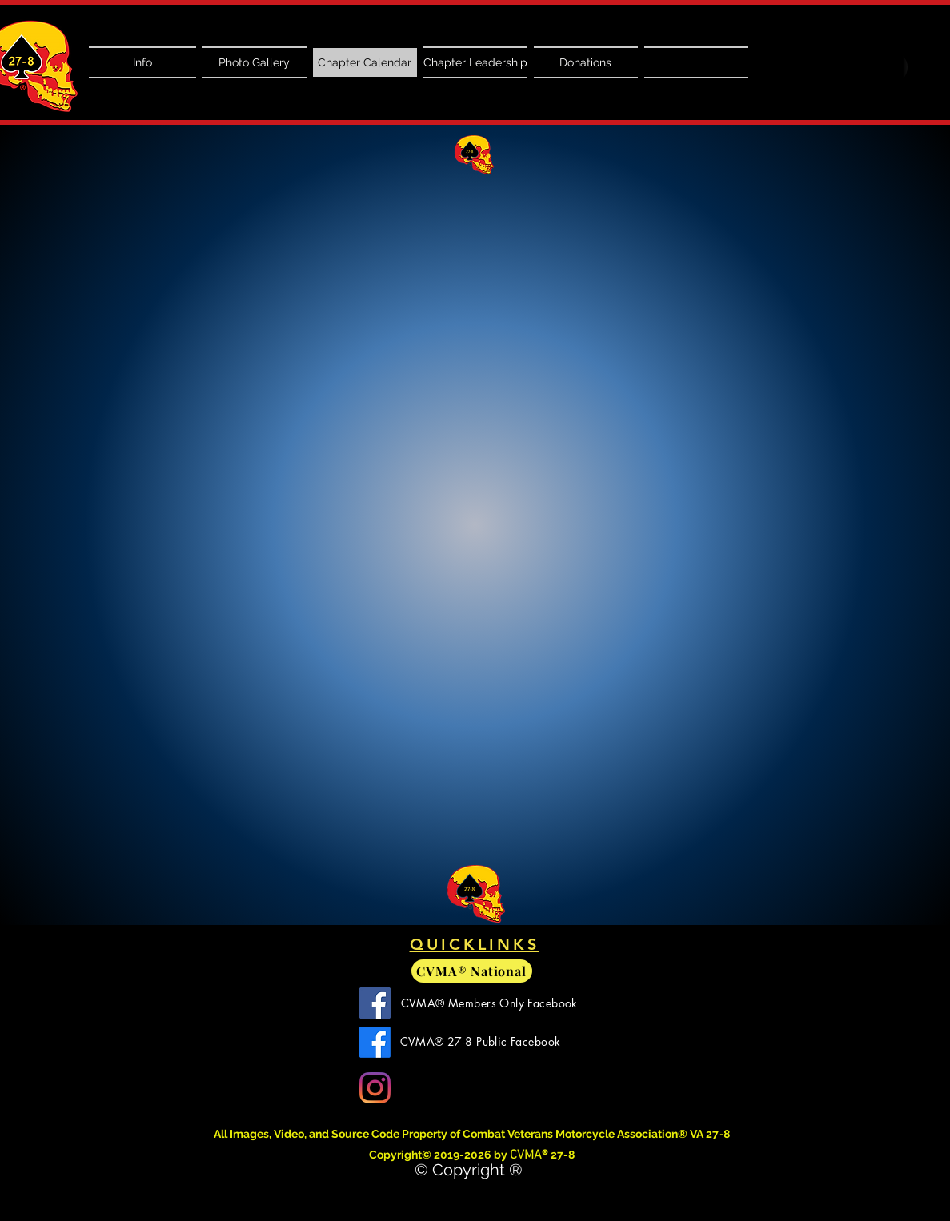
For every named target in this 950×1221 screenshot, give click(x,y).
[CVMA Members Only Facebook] (375, 1003)
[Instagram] (375, 1087)
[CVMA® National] (471, 971)
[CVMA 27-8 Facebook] (375, 1042)
